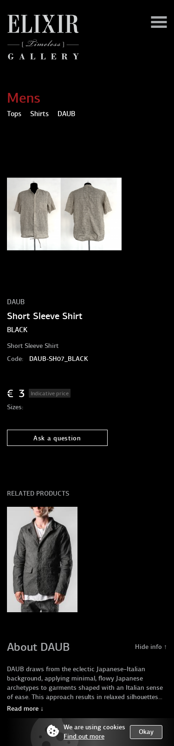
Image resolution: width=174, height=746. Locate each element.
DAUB (16, 302)
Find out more (84, 736)
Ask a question (57, 438)
